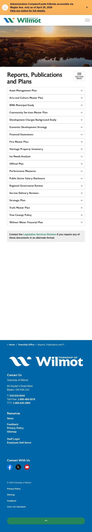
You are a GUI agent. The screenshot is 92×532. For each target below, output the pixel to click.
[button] (46, 361)
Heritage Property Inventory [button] (26, 149)
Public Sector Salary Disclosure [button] (27, 178)
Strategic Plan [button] (17, 200)
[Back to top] (46, 521)
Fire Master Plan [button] (18, 142)
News (10, 418)
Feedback (12, 424)
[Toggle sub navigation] (79, 76)
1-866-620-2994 (21, 403)
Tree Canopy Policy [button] (20, 215)
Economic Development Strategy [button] (28, 127)
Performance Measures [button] (22, 171)
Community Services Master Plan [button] (28, 112)
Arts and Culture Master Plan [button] (26, 98)
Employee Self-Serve (19, 442)
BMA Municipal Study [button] (21, 105)
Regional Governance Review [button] (26, 185)
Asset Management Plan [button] (23, 90)
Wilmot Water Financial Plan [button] (26, 222)
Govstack (21, 507)
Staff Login (13, 439)
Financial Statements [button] (21, 134)
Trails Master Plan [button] (19, 207)
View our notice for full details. (28, 10)
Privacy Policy (15, 428)
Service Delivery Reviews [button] (24, 193)
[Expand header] (87, 20)
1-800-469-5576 (26, 399)
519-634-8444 (17, 395)
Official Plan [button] (16, 163)
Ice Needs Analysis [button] (20, 156)
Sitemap (12, 431)
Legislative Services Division (39, 234)
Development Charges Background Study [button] (32, 120)
